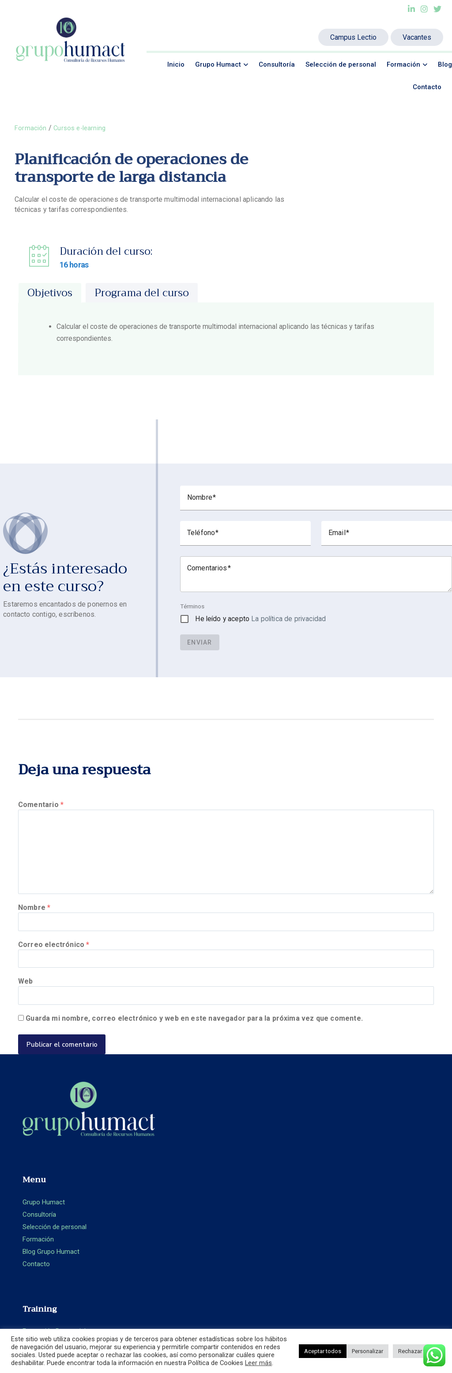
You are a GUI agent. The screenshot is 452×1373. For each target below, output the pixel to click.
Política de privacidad (374, 1214)
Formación (403, 64)
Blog (445, 64)
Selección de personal (340, 64)
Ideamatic (225, 1301)
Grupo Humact (218, 64)
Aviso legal (357, 1201)
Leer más (258, 1363)
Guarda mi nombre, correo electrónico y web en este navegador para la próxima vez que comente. (194, 1039)
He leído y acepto (260, 619)
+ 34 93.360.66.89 (399, 1168)
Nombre (34, 917)
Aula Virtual (250, 1169)
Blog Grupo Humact (156, 1193)
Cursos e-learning (82, 128)
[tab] (50, 293)
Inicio (176, 64)
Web (25, 999)
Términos (192, 606)
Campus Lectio (353, 37)
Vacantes (417, 37)
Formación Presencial (265, 1144)
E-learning (248, 1156)
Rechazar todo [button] (417, 1351)
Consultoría (277, 64)
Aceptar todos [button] (322, 1351)
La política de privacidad (288, 619)
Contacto (427, 87)
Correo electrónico (54, 958)
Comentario (41, 805)
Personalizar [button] (367, 1351)
